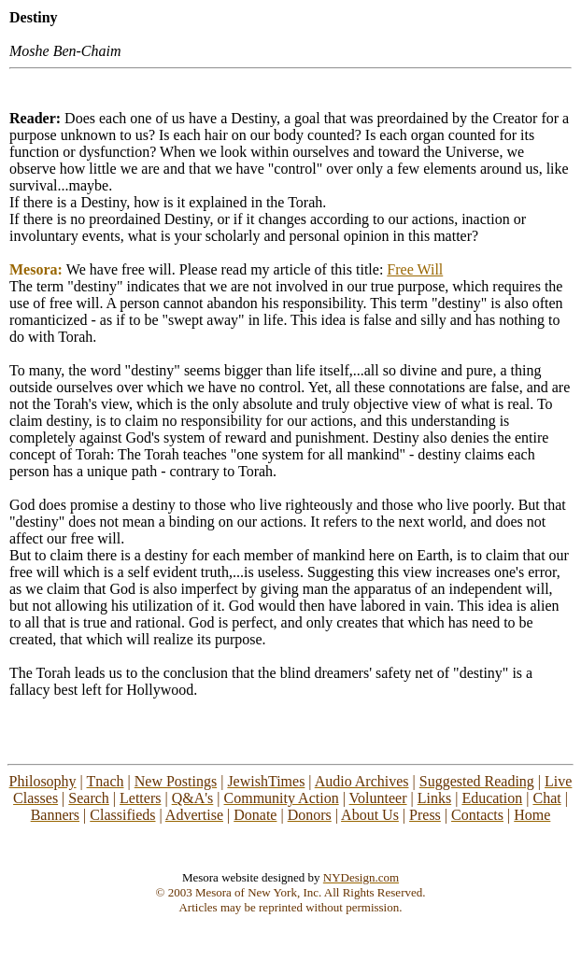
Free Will (415, 269)
